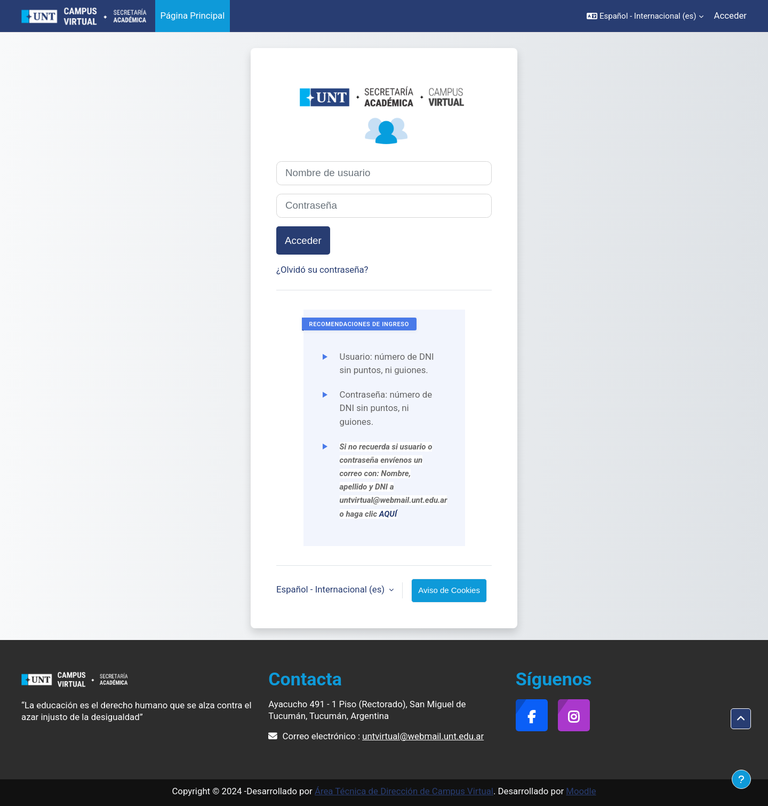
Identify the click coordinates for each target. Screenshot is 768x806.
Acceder (730, 15)
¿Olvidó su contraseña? (322, 269)
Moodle (581, 791)
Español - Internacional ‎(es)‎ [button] (331, 589)
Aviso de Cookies (449, 590)
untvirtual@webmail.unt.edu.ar (423, 736)
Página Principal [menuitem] (193, 15)
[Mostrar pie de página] (741, 779)
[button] (645, 16)
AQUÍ (388, 514)
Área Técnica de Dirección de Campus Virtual (404, 791)
